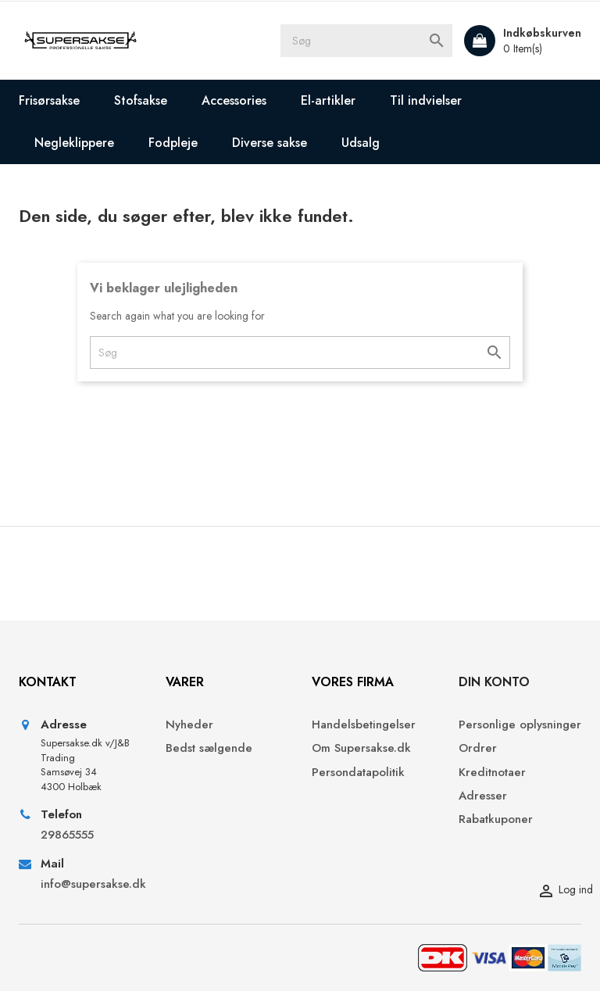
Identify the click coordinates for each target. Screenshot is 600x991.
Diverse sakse (269, 143)
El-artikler (328, 100)
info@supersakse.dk (91, 884)
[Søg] (366, 40)
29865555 (67, 835)
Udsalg (360, 143)
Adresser (483, 796)
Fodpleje (173, 143)
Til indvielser (426, 100)
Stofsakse (140, 100)
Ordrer (478, 748)
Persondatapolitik (358, 772)
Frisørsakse (49, 100)
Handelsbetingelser (364, 725)
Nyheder (189, 725)
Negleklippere (74, 143)
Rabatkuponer (496, 819)
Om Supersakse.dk (361, 748)
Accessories (234, 100)
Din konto (494, 682)
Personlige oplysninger (520, 725)
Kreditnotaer (492, 772)
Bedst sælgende (209, 748)
